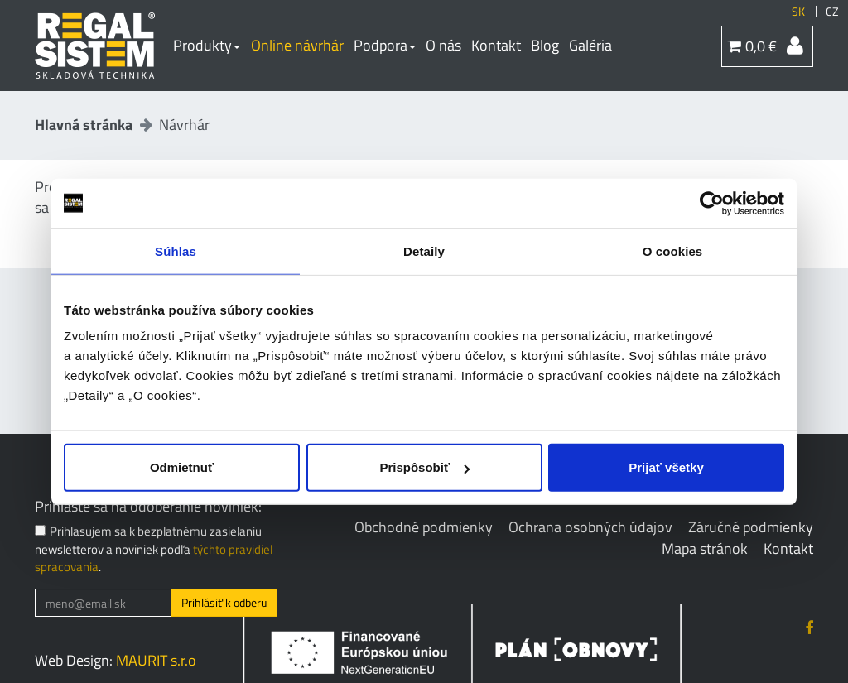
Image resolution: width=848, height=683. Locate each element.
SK (798, 11)
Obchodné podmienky (423, 527)
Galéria (590, 45)
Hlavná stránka (83, 124)
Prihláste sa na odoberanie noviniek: (148, 506)
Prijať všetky (666, 467)
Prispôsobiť (424, 467)
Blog (545, 45)
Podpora (385, 45)
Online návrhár (297, 45)
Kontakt (496, 45)
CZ (832, 11)
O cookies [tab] (673, 250)
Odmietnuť (182, 467)
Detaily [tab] (424, 250)
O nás (443, 45)
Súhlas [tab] (175, 250)
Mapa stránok (705, 548)
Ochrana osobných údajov (590, 527)
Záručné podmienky (750, 527)
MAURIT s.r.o (156, 660)
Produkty (206, 45)
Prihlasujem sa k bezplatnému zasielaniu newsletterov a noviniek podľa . (153, 549)
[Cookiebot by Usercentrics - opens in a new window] (711, 202)
